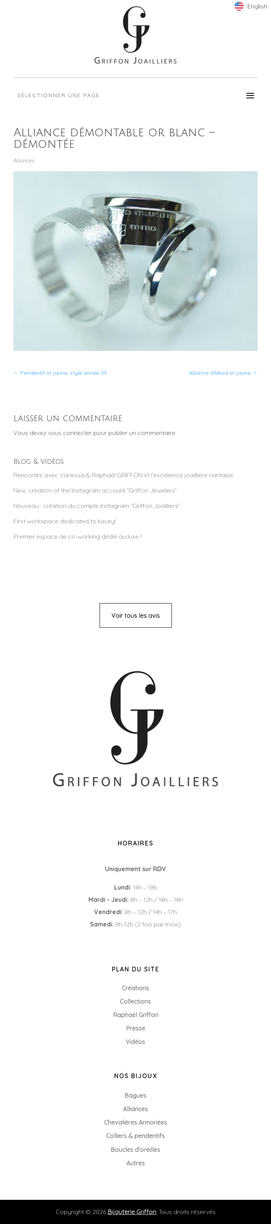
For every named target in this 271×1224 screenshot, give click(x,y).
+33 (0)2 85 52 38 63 (43, 805)
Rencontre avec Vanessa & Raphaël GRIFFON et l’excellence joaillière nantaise (123, 475)
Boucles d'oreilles (135, 1149)
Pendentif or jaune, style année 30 (60, 372)
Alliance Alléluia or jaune (223, 372)
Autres (135, 1163)
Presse (135, 1028)
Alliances (23, 160)
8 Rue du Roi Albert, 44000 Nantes (64, 817)
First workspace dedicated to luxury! (64, 521)
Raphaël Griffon (135, 1015)
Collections (135, 1001)
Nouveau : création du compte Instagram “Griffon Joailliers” (96, 505)
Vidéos (135, 1041)
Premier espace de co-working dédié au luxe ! (77, 536)
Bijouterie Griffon (132, 1212)
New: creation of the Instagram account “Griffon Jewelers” (95, 490)
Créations (135, 988)
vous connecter (70, 433)
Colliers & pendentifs (135, 1136)
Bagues (135, 1095)
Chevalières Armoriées (135, 1122)
